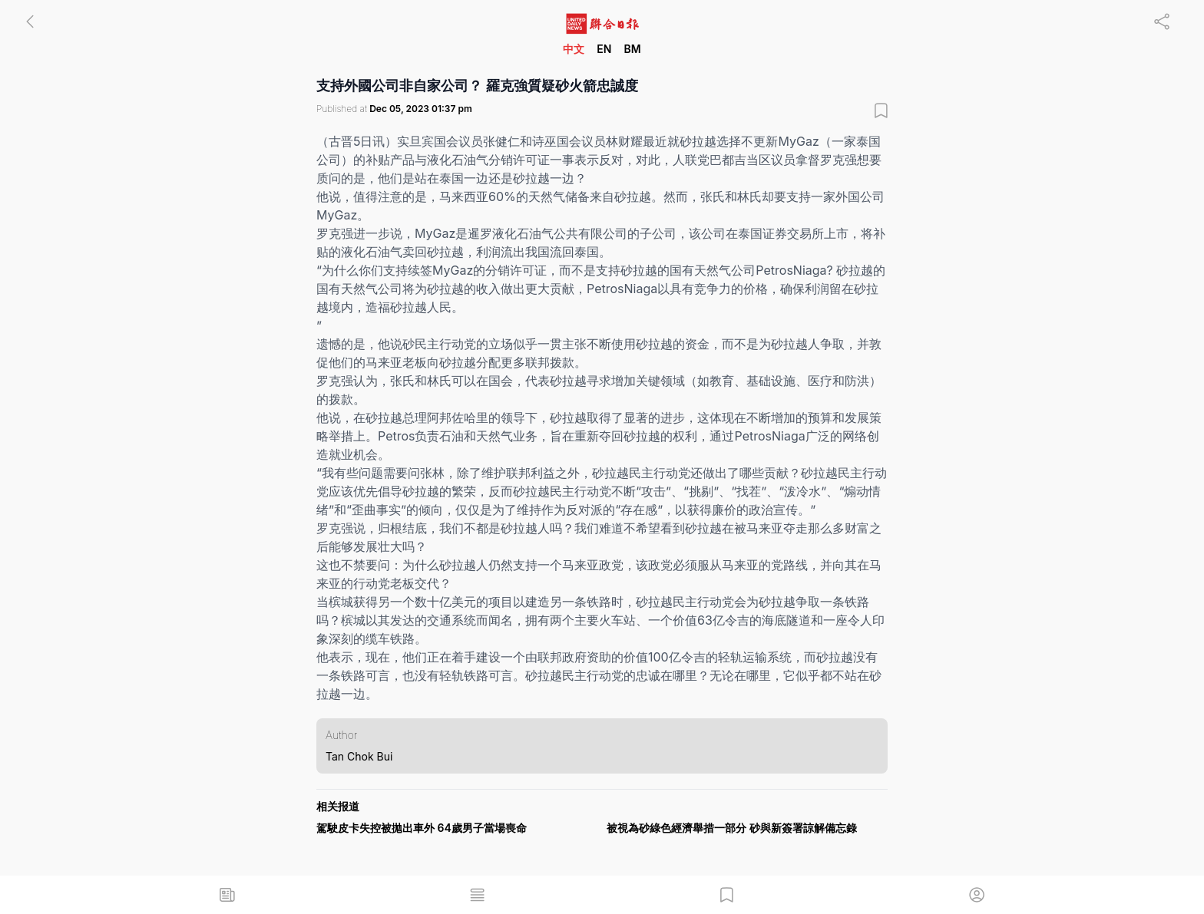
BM (632, 48)
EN (604, 48)
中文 (573, 48)
